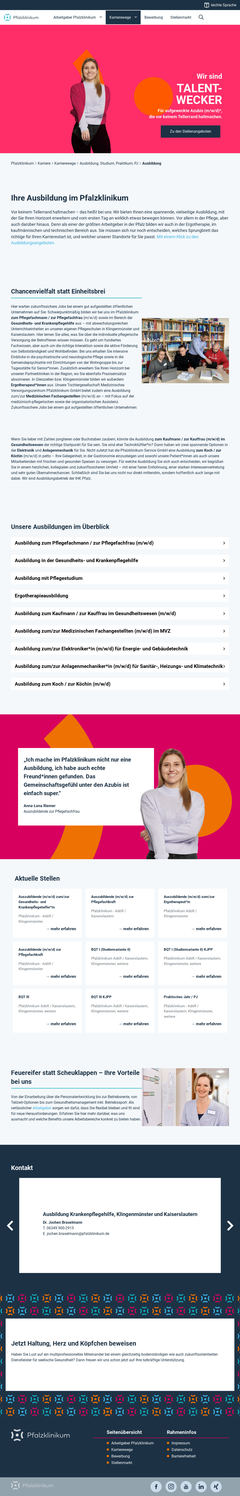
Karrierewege (65, 163)
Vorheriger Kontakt (10, 1225)
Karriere (44, 163)
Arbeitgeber (42, 1108)
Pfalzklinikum (22, 163)
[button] (201, 17)
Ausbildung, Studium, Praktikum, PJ (109, 163)
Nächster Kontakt (230, 1225)
